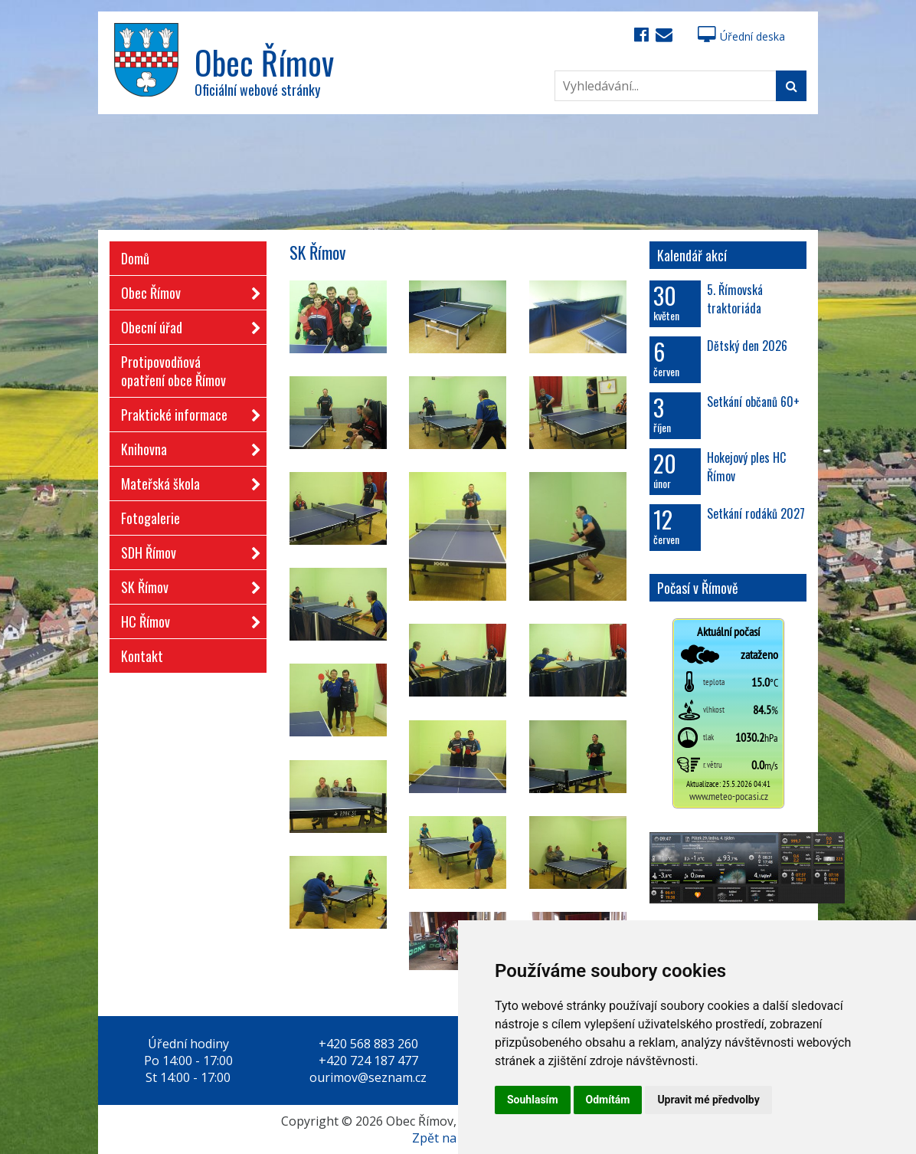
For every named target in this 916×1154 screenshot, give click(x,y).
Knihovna (186, 446)
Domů (135, 258)
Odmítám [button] (608, 1099)
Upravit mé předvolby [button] (708, 1099)
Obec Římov (186, 290)
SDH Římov (186, 549)
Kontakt (142, 656)
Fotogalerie (150, 518)
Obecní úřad (186, 324)
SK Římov (186, 584)
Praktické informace (186, 412)
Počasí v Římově (697, 588)
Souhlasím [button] (532, 1099)
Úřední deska (741, 36)
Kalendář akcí (692, 255)
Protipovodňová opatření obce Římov (173, 371)
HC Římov (186, 618)
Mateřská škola (186, 480)
